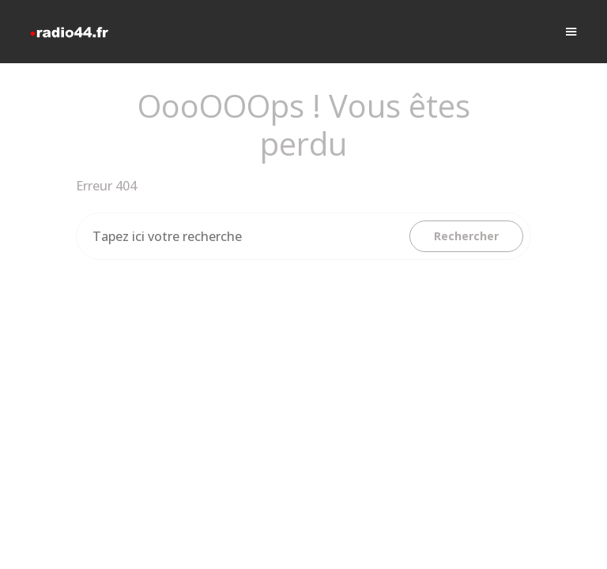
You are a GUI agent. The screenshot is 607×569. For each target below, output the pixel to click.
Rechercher (466, 235)
